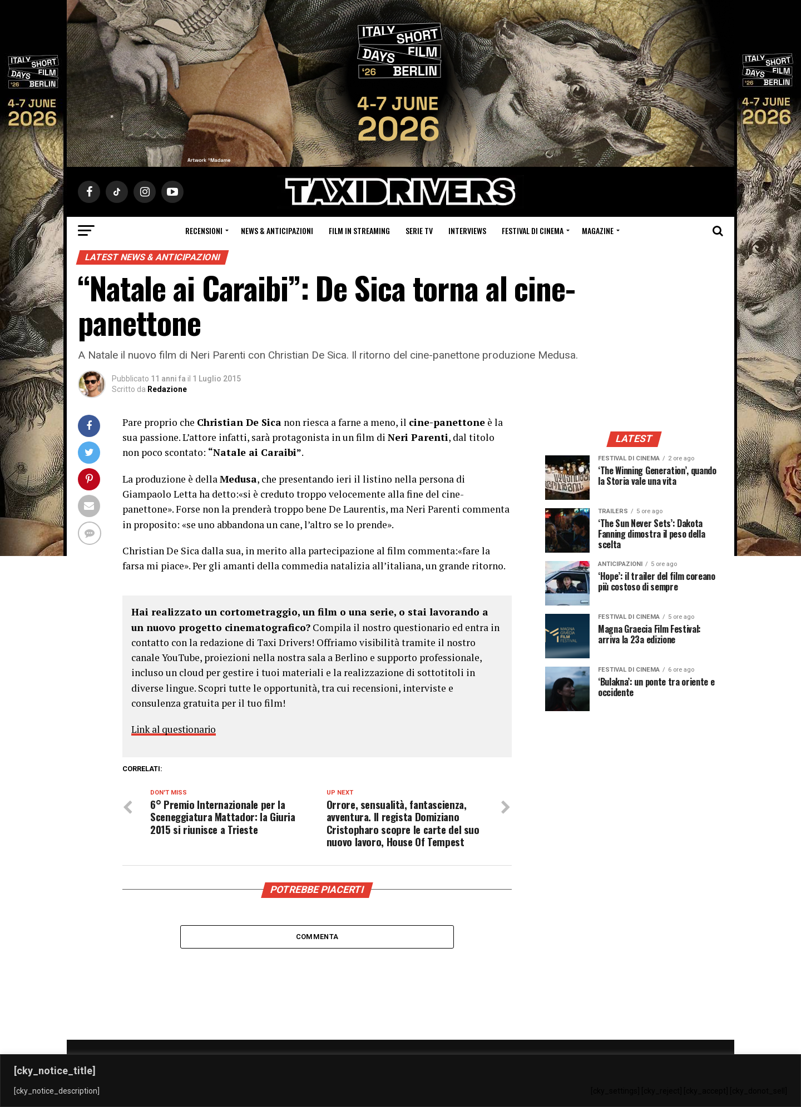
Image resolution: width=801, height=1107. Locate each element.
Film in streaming (359, 230)
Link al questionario (176, 729)
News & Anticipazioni (277, 230)
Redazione (167, 389)
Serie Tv (419, 230)
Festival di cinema (532, 230)
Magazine (598, 230)
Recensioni (203, 230)
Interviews (467, 230)
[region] (400, 1080)
